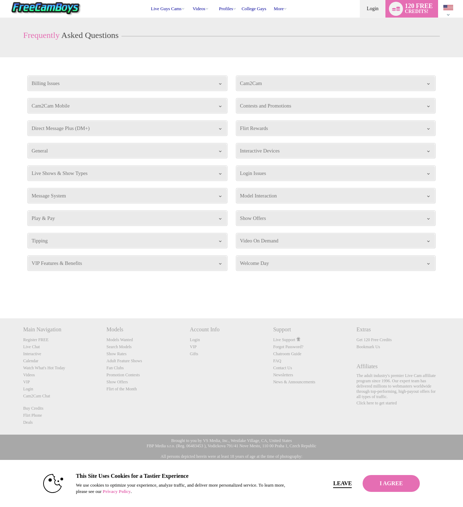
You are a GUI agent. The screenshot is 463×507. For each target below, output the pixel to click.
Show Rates (116, 353)
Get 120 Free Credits (374, 339)
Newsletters (283, 374)
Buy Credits (33, 408)
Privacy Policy (104, 491)
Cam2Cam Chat (36, 396)
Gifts (194, 353)
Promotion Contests (123, 374)
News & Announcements (294, 381)
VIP (26, 381)
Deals (28, 422)
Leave (329, 483)
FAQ (277, 360)
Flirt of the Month (121, 388)
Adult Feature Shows (124, 360)
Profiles (226, 8)
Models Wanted (119, 339)
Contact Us (282, 367)
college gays (254, 8)
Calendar (30, 360)
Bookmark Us (368, 346)
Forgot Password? (288, 346)
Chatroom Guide (287, 353)
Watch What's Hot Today (44, 367)
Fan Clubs (115, 367)
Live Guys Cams (166, 8)
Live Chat (31, 346)
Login (372, 8)
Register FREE (35, 339)
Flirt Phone (32, 415)
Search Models (119, 346)
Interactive (32, 353)
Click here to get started (377, 403)
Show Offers (117, 381)
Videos (199, 8)
